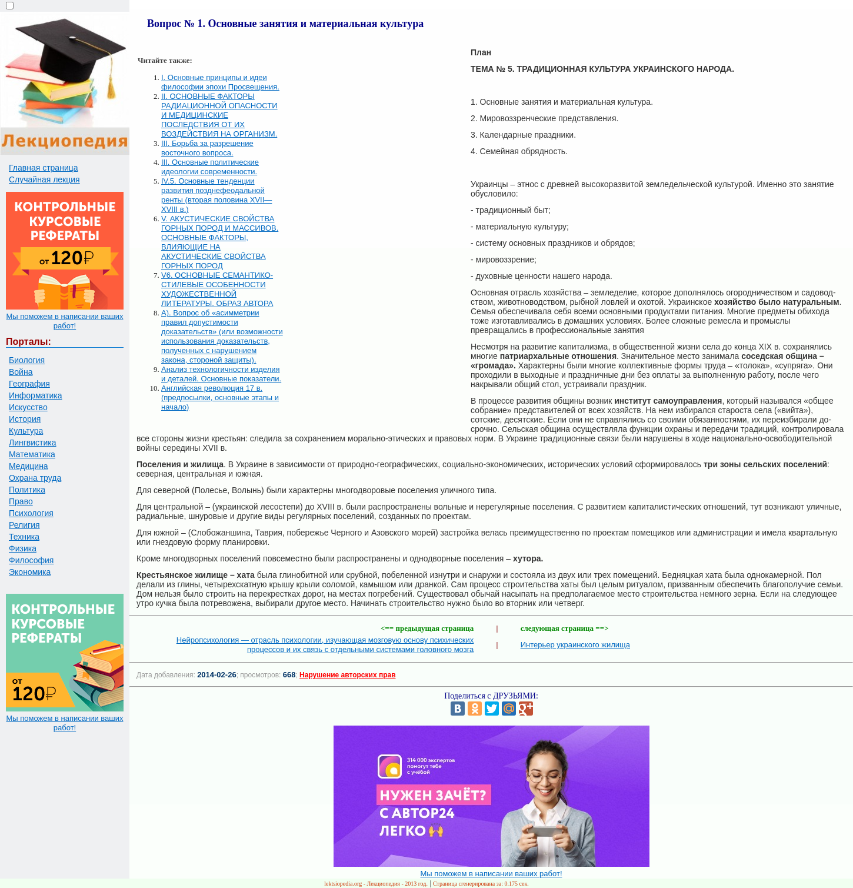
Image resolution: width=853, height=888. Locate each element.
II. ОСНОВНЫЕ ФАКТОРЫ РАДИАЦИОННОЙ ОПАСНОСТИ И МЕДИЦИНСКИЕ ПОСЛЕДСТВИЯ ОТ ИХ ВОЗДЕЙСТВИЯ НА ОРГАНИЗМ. (219, 115)
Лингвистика (32, 442)
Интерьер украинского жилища (575, 644)
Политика (27, 489)
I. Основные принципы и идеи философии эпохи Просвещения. (220, 82)
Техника (24, 536)
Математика (32, 454)
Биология (27, 360)
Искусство (28, 407)
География (29, 383)
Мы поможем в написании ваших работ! (64, 321)
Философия (31, 560)
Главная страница (43, 167)
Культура (26, 430)
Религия (24, 525)
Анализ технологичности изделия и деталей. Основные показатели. (221, 374)
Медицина (28, 466)
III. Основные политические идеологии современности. (210, 167)
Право (21, 501)
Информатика (35, 395)
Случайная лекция (44, 179)
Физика (22, 548)
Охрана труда (35, 478)
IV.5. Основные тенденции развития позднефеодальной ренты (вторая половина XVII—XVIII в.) (216, 195)
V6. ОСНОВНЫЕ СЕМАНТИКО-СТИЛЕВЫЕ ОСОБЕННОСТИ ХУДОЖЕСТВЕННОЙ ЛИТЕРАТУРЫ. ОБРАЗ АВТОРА (217, 289)
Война (20, 372)
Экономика (30, 572)
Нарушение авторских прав (347, 675)
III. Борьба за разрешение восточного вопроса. (207, 148)
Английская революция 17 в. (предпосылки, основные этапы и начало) (220, 397)
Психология (31, 513)
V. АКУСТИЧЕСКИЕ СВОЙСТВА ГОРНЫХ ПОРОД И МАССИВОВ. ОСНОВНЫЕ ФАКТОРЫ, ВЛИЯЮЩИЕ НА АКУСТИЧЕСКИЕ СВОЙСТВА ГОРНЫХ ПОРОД (219, 242)
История (25, 419)
